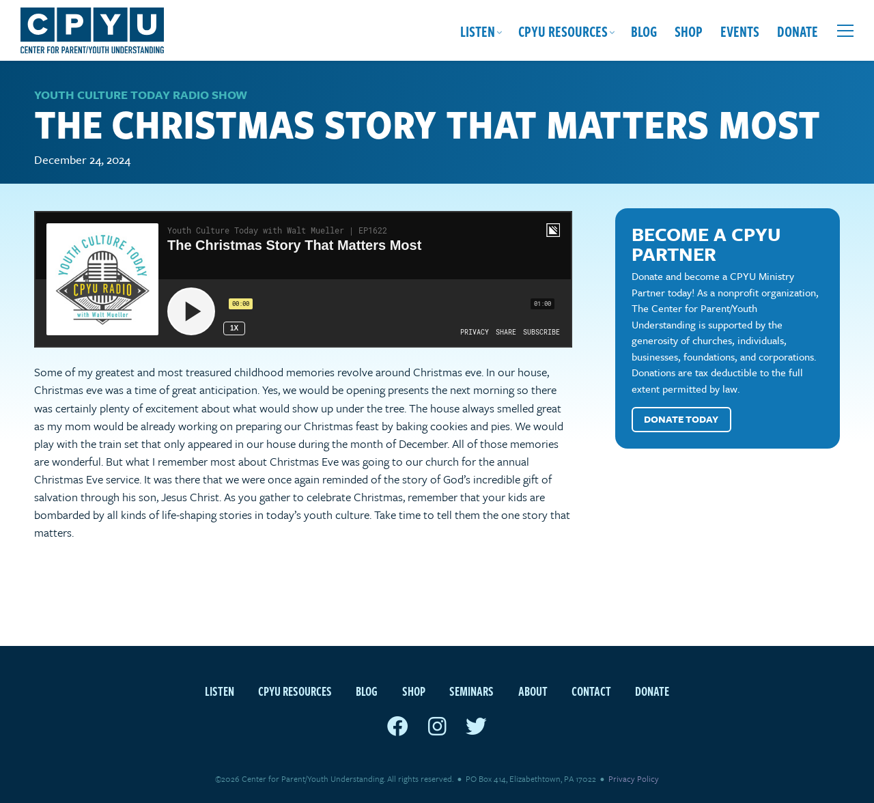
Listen (477, 31)
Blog (644, 31)
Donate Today (681, 419)
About (533, 690)
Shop (689, 31)
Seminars (471, 690)
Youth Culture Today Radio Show (140, 94)
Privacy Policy (633, 778)
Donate (797, 31)
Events (739, 31)
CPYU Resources (563, 31)
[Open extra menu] (845, 31)
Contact (591, 690)
